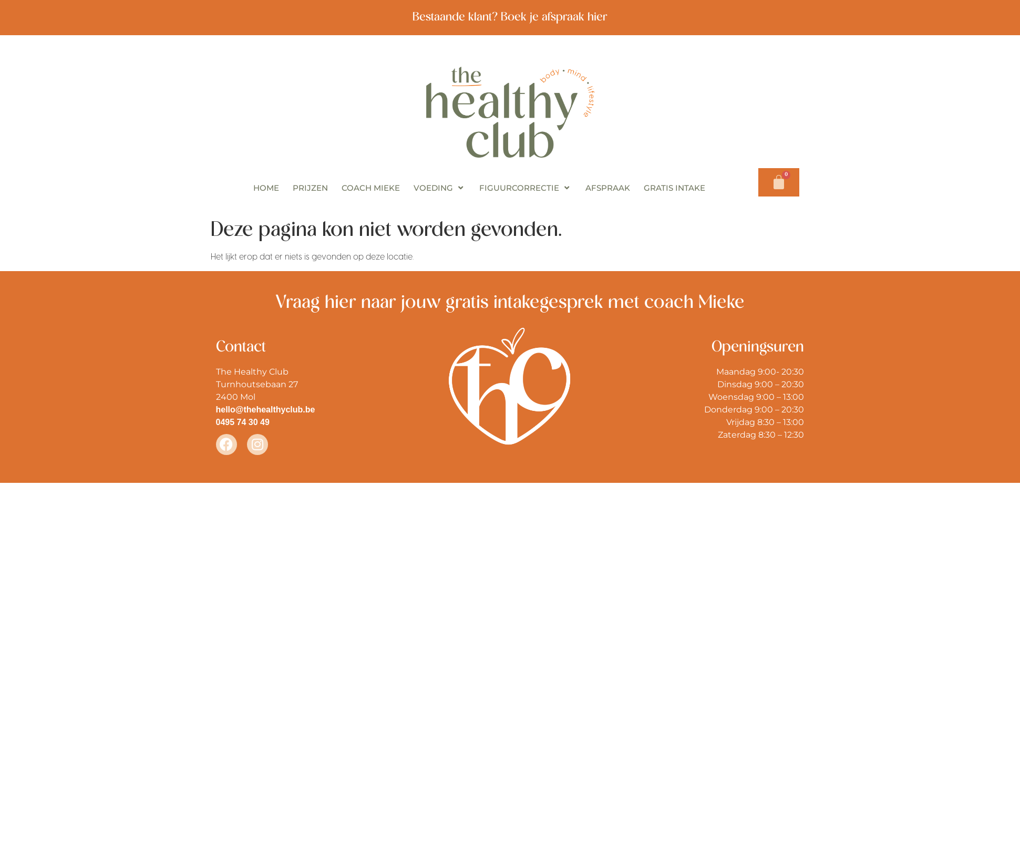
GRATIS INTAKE (674, 188)
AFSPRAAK (607, 188)
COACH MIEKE (371, 188)
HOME (266, 188)
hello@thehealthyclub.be (265, 409)
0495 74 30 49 (243, 422)
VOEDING (440, 187)
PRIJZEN (310, 188)
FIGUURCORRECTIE (525, 187)
